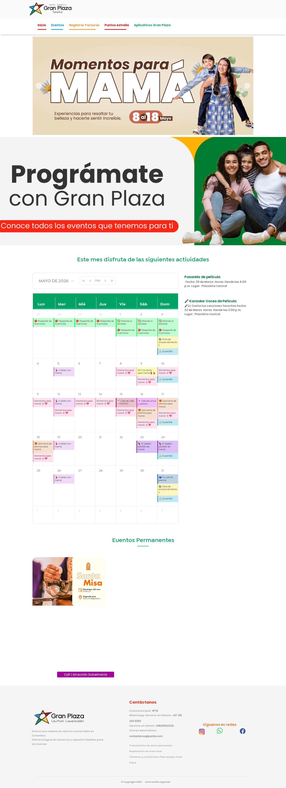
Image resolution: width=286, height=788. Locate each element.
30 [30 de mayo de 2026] (142, 470)
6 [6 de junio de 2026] (141, 511)
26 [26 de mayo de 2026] (59, 470)
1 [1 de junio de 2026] (37, 511)
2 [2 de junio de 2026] (58, 511)
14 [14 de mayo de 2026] (100, 394)
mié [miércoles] (82, 304)
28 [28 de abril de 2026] (59, 314)
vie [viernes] (122, 304)
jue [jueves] (102, 304)
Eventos (57, 25)
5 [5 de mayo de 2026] (58, 363)
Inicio (42, 25)
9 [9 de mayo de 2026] (141, 363)
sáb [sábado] (143, 304)
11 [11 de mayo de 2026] (38, 394)
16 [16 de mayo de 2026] (141, 394)
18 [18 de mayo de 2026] (38, 437)
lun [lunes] (41, 304)
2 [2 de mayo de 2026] (141, 314)
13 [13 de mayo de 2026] (79, 394)
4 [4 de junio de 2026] (100, 511)
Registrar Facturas (84, 25)
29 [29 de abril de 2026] (80, 314)
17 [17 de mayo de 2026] (162, 394)
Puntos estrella (117, 25)
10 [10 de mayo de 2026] (162, 363)
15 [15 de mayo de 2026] (121, 394)
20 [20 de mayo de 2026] (80, 437)
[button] (39, 86)
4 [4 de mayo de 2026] (38, 363)
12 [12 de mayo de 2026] (59, 394)
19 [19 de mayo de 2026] (59, 437)
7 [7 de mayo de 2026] (100, 363)
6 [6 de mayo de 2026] (79, 363)
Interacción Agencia (157, 781)
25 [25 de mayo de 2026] (38, 470)
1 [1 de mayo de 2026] (120, 314)
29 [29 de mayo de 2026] (121, 470)
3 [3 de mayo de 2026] (162, 314)
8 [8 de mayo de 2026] (121, 363)
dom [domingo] (165, 304)
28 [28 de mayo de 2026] (101, 470)
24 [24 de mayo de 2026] (163, 437)
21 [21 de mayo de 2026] (100, 437)
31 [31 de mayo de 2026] (162, 470)
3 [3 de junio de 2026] (79, 511)
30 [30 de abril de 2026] (101, 314)
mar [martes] (62, 304)
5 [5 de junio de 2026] (121, 511)
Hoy (97, 280)
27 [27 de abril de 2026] (38, 314)
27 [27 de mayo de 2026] (80, 470)
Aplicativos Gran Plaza (152, 25)
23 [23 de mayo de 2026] (142, 437)
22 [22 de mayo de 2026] (121, 437)
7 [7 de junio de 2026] (162, 511)
